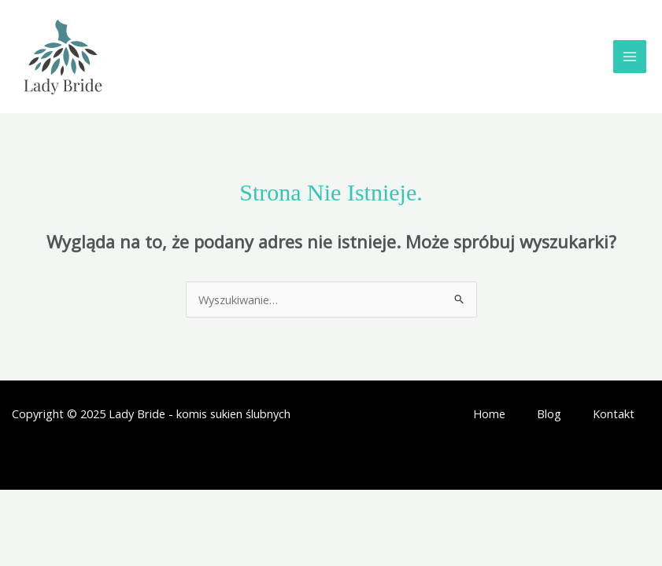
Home (489, 413)
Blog (549, 413)
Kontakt (613, 413)
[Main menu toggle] (629, 56)
